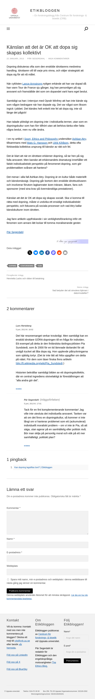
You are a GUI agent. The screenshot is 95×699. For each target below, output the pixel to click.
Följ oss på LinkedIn (17, 643)
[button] (30, 252)
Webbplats (12, 554)
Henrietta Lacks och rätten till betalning (26, 277)
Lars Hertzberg (25, 314)
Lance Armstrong (32, 83)
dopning (12, 266)
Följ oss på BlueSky (17, 657)
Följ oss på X (13, 650)
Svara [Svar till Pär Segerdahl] (27, 434)
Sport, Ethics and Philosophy (41, 138)
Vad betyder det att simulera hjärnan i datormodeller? (68, 278)
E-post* (76, 638)
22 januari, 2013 (16, 59)
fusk (40, 266)
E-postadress (14, 541)
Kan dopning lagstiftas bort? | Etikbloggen (36, 455)
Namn (11, 527)
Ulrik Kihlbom (60, 142)
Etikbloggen (45, 10)
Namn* (76, 624)
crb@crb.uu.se (22, 629)
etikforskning (27, 266)
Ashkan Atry (79, 138)
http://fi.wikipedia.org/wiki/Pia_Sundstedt (39, 351)
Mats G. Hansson (37, 142)
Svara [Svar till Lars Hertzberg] (19, 377)
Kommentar (13, 496)
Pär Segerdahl (37, 59)
